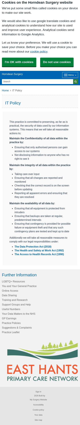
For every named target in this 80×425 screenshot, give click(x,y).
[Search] (37, 81)
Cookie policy (38, 410)
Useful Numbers (11, 309)
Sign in (38, 392)
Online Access (10, 290)
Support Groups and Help (16, 304)
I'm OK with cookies (19, 62)
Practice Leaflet (11, 332)
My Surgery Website (38, 400)
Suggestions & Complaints (17, 327)
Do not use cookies (57, 62)
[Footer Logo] (42, 360)
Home (5, 90)
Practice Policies (11, 323)
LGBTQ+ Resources (13, 281)
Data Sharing (9, 295)
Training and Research (15, 300)
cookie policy (38, 51)
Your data (38, 415)
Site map (38, 420)
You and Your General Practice (19, 286)
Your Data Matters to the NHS (18, 313)
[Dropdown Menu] (70, 75)
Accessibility (38, 405)
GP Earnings (9, 318)
